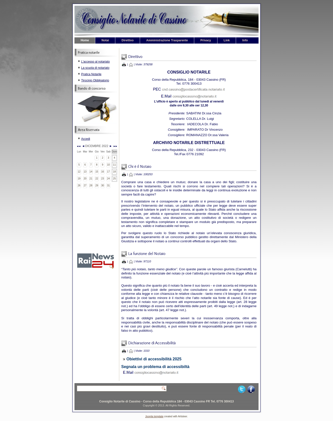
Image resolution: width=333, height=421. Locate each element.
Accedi (85, 139)
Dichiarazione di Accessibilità (152, 343)
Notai (105, 40)
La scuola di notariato (95, 68)
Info (245, 40)
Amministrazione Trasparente (167, 40)
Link (227, 40)
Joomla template (154, 416)
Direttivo (127, 40)
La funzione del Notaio (147, 253)
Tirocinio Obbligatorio (95, 80)
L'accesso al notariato (95, 61)
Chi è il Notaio (139, 166)
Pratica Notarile (91, 74)
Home (85, 40)
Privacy (205, 40)
